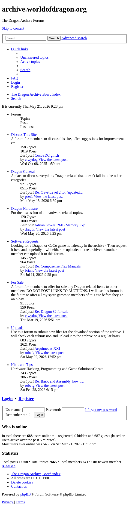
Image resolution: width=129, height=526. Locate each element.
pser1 (29, 196)
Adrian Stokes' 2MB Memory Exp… (61, 225)
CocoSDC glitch (47, 155)
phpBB (25, 494)
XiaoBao (8, 466)
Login (7, 398)
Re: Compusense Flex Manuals (58, 266)
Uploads (17, 328)
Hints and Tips (22, 365)
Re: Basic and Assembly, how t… (59, 381)
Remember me (19, 415)
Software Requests (25, 241)
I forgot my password (101, 410)
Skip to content (13, 28)
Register (26, 398)
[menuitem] (34, 57)
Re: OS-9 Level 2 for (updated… (59, 192)
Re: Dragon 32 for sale (51, 311)
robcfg (30, 353)
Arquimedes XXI (47, 348)
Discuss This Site (24, 135)
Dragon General (23, 171)
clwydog (31, 159)
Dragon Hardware (24, 208)
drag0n (30, 229)
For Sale (17, 282)
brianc (29, 270)
